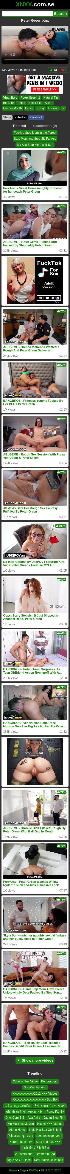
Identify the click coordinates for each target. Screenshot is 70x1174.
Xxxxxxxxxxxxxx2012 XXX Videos (35, 1093)
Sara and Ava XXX (48, 1141)
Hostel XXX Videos (49, 1123)
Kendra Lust (49, 1081)
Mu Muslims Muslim (21, 1123)
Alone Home (17, 1129)
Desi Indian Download (48, 1160)
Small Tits (35, 103)
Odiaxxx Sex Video (25, 1081)
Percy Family (55, 1111)
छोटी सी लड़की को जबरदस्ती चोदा (24, 1111)
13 (53, 70)
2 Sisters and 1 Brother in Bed (35, 1154)
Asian (48, 103)
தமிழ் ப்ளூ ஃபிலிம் (17, 1105)
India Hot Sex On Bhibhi (45, 1129)
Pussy (40, 108)
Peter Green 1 (30, 97)
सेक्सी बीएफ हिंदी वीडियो (35, 1147)
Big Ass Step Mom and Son (35, 144)
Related (19, 126)
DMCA (33, 1170)
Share (7, 117)
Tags (23, 1170)
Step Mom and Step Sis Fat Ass (35, 138)
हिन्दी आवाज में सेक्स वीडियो (50, 1105)
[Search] (27, 14)
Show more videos (35, 1060)
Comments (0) (45, 126)
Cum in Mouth (12, 108)
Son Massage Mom (49, 1135)
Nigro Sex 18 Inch (19, 1160)
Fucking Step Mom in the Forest (35, 132)
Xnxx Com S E (14, 1117)
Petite (21, 103)
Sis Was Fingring (35, 1087)
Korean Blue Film (21, 1141)
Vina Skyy (10, 97)
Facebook (36, 117)
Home (13, 1170)
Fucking (53, 108)
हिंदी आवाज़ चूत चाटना (20, 1135)
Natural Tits (50, 97)
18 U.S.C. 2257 (51, 1170)
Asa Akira (34, 1117)
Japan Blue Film (54, 1117)
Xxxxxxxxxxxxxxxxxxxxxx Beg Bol (35, 1099)
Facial (29, 108)
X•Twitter (20, 117)
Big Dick (8, 103)
